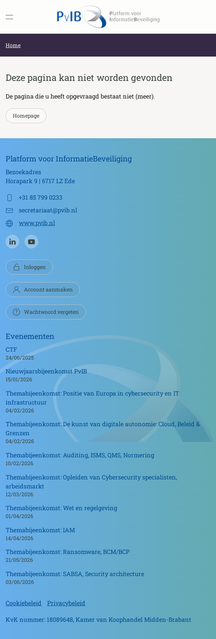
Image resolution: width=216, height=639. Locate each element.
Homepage (26, 115)
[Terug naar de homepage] (108, 17)
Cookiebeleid (24, 603)
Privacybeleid (66, 603)
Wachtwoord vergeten (46, 312)
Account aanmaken (43, 289)
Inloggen (29, 267)
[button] (9, 17)
